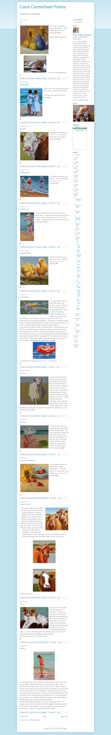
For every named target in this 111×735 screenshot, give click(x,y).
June (78, 233)
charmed (23, 129)
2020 (76, 162)
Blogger (64, 728)
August (78, 224)
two (21, 22)
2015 (76, 184)
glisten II (23, 648)
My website (78, 22)
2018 (76, 171)
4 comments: (52, 122)
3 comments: (52, 78)
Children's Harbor (56, 314)
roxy (21, 604)
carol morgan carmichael (82, 35)
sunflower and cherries (27, 460)
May (78, 237)
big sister (23, 422)
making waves (25, 172)
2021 (76, 157)
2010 (76, 345)
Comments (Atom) (34, 720)
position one (24, 209)
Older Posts (64, 716)
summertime (24, 297)
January (78, 331)
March (79, 318)
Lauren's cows (25, 504)
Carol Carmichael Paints (43, 6)
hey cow (22, 373)
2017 (76, 175)
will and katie (24, 85)
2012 (76, 336)
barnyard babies (25, 253)
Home (44, 716)
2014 (76, 189)
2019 (76, 166)
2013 (76, 193)
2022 (77, 155)
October (78, 211)
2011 (76, 340)
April (78, 314)
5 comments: (52, 203)
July (78, 228)
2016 (76, 180)
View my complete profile (81, 100)
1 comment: (51, 367)
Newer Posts (24, 716)
